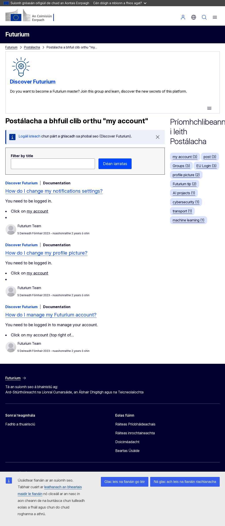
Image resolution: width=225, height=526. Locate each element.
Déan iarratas (115, 163)
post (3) (210, 156)
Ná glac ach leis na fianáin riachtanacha (185, 482)
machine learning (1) (188, 220)
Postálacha (32, 47)
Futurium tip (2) (185, 184)
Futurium (17, 34)
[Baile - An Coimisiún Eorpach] (32, 15)
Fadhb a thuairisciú (20, 424)
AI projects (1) (184, 193)
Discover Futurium (32, 81)
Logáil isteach (183, 17)
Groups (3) (181, 166)
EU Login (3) (206, 166)
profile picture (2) (186, 175)
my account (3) (185, 156)
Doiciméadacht (127, 442)
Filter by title (22, 156)
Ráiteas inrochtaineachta (135, 433)
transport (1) (182, 211)
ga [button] (193, 17)
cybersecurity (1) (186, 202)
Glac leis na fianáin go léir (124, 482)
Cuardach (204, 17)
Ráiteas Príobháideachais (135, 424)
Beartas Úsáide (127, 450)
